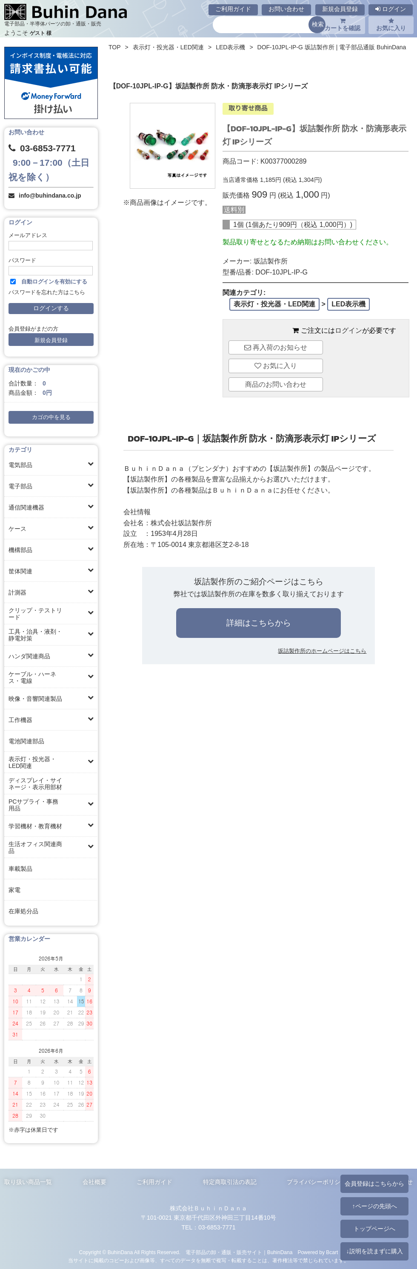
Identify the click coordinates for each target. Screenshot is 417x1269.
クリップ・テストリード (35, 613)
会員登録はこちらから (374, 1183)
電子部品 (20, 486)
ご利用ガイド (233, 9)
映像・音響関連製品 (35, 698)
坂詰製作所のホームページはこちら (322, 651)
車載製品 (20, 868)
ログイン (390, 9)
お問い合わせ (286, 9)
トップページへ (374, 1228)
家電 (14, 890)
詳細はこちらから (258, 622)
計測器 (17, 592)
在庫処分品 (23, 911)
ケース (17, 528)
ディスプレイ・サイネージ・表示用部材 (35, 783)
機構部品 (20, 550)
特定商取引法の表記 (230, 1181)
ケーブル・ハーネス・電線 (32, 677)
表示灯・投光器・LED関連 (32, 762)
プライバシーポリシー (316, 1181)
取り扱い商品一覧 (28, 1181)
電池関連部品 (26, 741)
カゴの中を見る (51, 417)
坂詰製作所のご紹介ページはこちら (258, 581)
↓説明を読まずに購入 (374, 1251)
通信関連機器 (26, 507)
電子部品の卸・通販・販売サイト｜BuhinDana (239, 1252)
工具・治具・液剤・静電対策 (35, 635)
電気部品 (20, 465)
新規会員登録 (340, 9)
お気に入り (391, 24)
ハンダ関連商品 (29, 656)
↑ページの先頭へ (374, 1206)
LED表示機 (230, 47)
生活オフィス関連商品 (35, 847)
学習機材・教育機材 (35, 826)
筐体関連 (20, 571)
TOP (115, 47)
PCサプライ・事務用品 (33, 805)
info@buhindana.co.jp (50, 195)
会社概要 (94, 1181)
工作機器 (20, 720)
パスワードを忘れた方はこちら (47, 292)
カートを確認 (342, 24)
